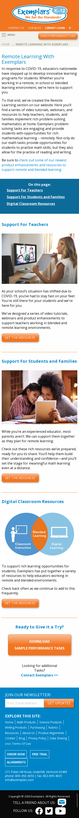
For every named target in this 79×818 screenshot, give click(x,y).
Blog (22, 738)
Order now (16, 754)
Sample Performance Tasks (57, 36)
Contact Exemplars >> (39, 675)
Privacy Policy (37, 738)
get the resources (20, 338)
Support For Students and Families (36, 197)
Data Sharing (58, 738)
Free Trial (39, 754)
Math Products (26, 722)
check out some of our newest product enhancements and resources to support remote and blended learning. (34, 165)
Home (6, 44)
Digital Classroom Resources (31, 203)
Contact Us (16, 28)
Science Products (50, 722)
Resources (12, 733)
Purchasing (37, 727)
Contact (10, 738)
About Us (29, 733)
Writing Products (16, 727)
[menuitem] (16, 28)
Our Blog (34, 28)
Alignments (16, 762)
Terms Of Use (18, 744)
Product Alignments (51, 733)
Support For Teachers (25, 190)
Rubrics (53, 727)
